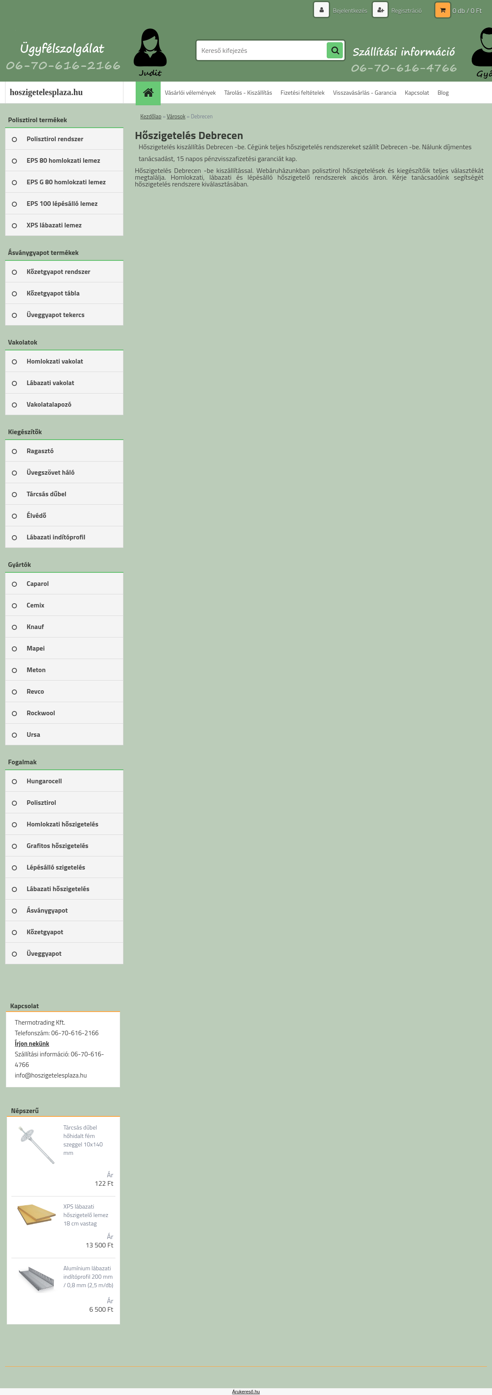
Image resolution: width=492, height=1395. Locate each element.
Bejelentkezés (350, 10)
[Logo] (63, 50)
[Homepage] (151, 92)
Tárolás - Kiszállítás (248, 92)
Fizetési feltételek (303, 92)
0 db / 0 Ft (467, 10)
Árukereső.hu (246, 1391)
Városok (176, 116)
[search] (334, 51)
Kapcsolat (417, 92)
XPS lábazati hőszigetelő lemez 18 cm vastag (85, 1215)
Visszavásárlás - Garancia (364, 92)
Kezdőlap (150, 116)
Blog (442, 92)
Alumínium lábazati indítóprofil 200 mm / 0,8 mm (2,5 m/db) (88, 1276)
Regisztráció (406, 10)
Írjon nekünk (32, 1043)
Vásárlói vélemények (190, 92)
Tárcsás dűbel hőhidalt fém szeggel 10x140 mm (83, 1140)
